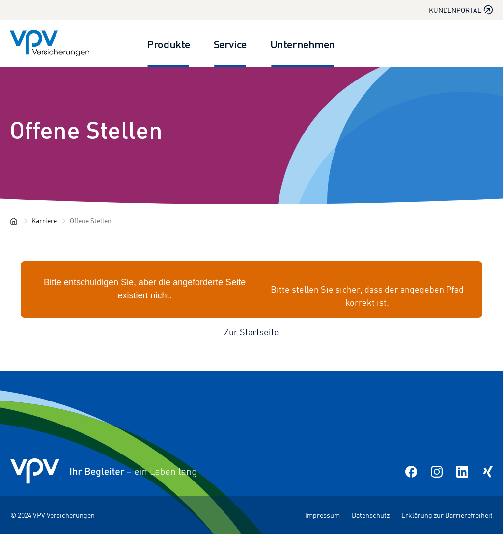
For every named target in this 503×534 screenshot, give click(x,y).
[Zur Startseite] (49, 43)
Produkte (168, 43)
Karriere (44, 220)
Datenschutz (371, 515)
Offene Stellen (86, 129)
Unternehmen (302, 43)
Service (230, 43)
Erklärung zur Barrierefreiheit (447, 515)
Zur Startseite (251, 331)
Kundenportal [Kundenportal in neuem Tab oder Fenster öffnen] (461, 10)
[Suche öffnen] (481, 43)
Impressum (322, 515)
